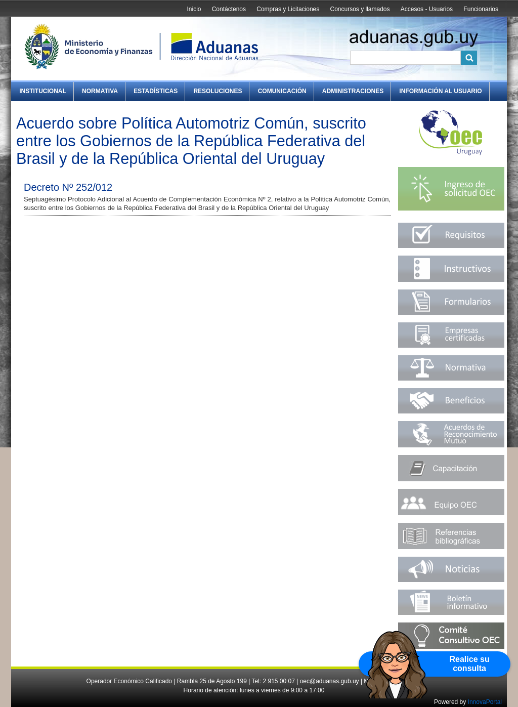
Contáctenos (229, 9)
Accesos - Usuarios (427, 9)
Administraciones (352, 91)
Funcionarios (480, 9)
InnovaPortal (485, 701)
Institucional (42, 91)
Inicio (194, 9)
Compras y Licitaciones (287, 9)
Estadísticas (156, 91)
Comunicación (282, 91)
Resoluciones (217, 91)
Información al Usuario (440, 91)
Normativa (100, 91)
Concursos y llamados (360, 9)
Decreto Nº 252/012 (68, 187)
